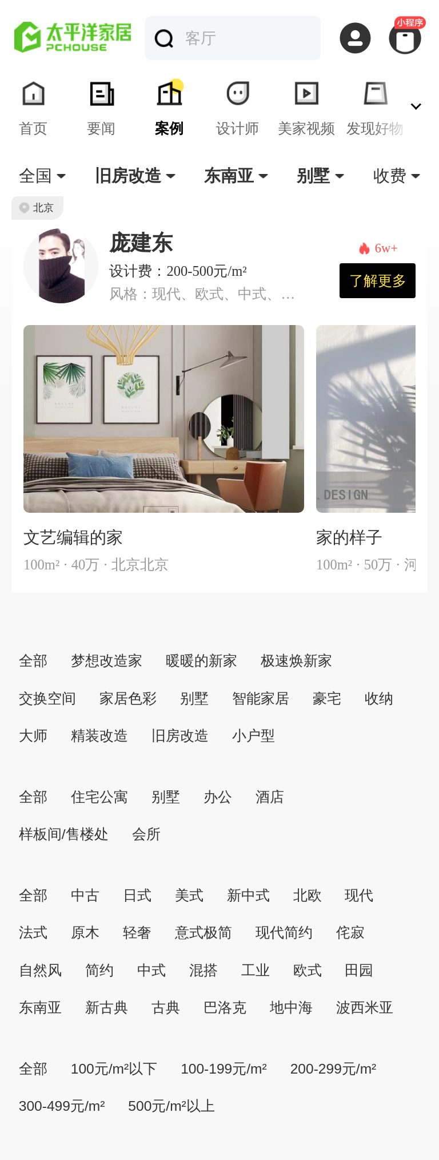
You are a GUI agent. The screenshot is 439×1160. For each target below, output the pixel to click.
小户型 (253, 735)
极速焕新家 (296, 660)
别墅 (194, 698)
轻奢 (137, 932)
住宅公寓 (99, 797)
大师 (33, 735)
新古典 (106, 1007)
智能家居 (260, 698)
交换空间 (47, 698)
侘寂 (350, 932)
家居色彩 (128, 698)
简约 (99, 970)
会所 (146, 834)
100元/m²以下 (114, 1068)
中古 (85, 895)
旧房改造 (180, 735)
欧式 (307, 970)
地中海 (291, 1007)
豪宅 (327, 698)
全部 (33, 660)
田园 (359, 970)
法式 (33, 932)
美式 (189, 895)
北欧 (307, 895)
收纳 (379, 698)
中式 (151, 970)
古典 (165, 1007)
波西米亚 (364, 1007)
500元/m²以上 (171, 1106)
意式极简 (203, 932)
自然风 (40, 970)
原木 (85, 932)
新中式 (248, 895)
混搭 (203, 970)
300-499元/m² (62, 1106)
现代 (359, 895)
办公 (217, 797)
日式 (137, 895)
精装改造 (99, 735)
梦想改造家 (106, 660)
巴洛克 (224, 1007)
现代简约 (284, 932)
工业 (255, 970)
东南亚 (40, 1007)
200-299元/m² (333, 1068)
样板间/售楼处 (64, 834)
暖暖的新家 (201, 660)
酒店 (270, 797)
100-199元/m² (224, 1068)
